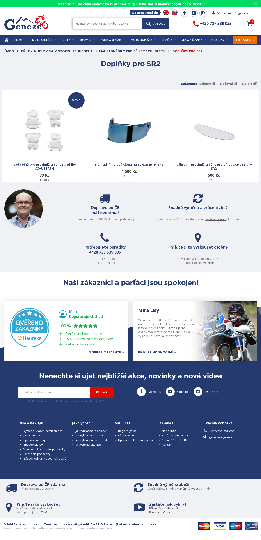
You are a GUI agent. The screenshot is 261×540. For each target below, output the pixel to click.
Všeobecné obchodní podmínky (44, 449)
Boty (68, 40)
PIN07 (214, 142)
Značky (169, 40)
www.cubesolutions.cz (139, 524)
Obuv (167, 512)
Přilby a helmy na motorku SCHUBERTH (57, 51)
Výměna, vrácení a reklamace (42, 431)
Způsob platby (33, 445)
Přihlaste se (126, 435)
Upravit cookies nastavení (135, 440)
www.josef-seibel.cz (63, 528)
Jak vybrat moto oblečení (92, 431)
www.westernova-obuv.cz (97, 528)
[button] (249, 23)
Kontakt (167, 445)
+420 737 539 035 (99, 252)
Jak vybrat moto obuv (90, 435)
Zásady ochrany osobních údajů (44, 458)
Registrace (242, 13)
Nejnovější (207, 84)
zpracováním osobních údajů (86, 401)
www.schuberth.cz (35, 528)
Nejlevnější (228, 84)
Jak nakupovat (33, 435)
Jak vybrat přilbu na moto (92, 440)
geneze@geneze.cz (222, 437)
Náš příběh (169, 431)
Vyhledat (155, 23)
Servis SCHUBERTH (174, 440)
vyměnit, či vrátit (221, 219)
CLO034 (129, 140)
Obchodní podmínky (36, 454)
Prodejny (219, 40)
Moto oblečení (44, 40)
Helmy (20, 40)
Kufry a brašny (113, 40)
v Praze (220, 259)
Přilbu (153, 508)
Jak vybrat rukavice (88, 445)
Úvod (9, 51)
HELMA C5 (245, 40)
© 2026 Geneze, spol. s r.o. (22, 524)
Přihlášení (221, 13)
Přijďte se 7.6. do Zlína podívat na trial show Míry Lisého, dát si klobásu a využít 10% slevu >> (130, 4)
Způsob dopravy (34, 440)
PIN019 (45, 137)
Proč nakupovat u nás (176, 435)
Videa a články (194, 40)
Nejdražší (249, 84)
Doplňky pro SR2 (187, 51)
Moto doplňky (143, 40)
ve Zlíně (214, 263)
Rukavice (87, 40)
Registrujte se (127, 431)
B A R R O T (98, 524)
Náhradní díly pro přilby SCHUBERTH (132, 51)
